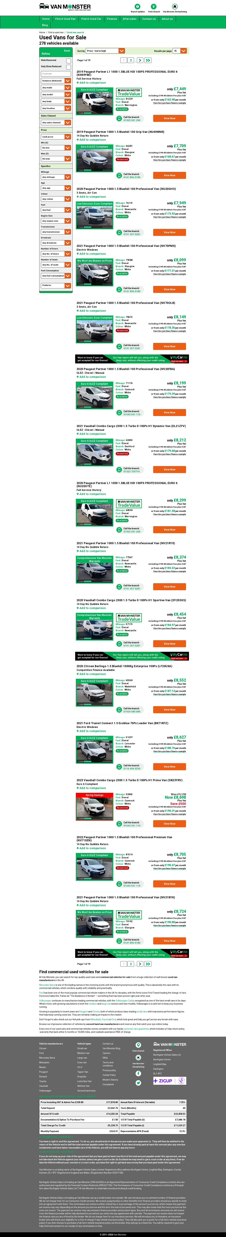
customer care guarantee (136, 1029)
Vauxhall (43, 1086)
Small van (82, 1048)
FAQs (105, 1058)
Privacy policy (109, 1070)
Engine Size (47, 216)
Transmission (48, 227)
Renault (43, 1076)
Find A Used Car (91, 18)
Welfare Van (83, 1086)
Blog (45, 25)
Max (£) (45, 153)
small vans (142, 1011)
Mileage (45, 172)
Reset (67, 50)
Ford (41, 993)
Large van (82, 1058)
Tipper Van (82, 1072)
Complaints (108, 1084)
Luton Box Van (84, 1081)
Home (46, 18)
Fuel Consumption (50, 270)
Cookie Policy (109, 1075)
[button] (169, 118)
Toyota (105, 1019)
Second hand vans (86, 1090)
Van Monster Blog (111, 1048)
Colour (44, 194)
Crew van (82, 1062)
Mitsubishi (96, 1019)
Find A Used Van (65, 18)
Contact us (149, 18)
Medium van (83, 1053)
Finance (112, 18)
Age (43, 183)
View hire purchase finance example (169, 103)
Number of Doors (49, 248)
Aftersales (130, 18)
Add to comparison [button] (91, 82)
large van (106, 1004)
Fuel (43, 205)
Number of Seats (49, 259)
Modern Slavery (110, 1079)
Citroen (96, 1011)
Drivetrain (46, 238)
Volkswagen (45, 1000)
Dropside (81, 1076)
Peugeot (83, 1011)
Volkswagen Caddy (125, 1000)
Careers (106, 1053)
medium (93, 1004)
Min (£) (44, 142)
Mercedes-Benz (47, 985)
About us (167, 18)
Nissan (42, 1067)
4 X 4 (79, 1067)
